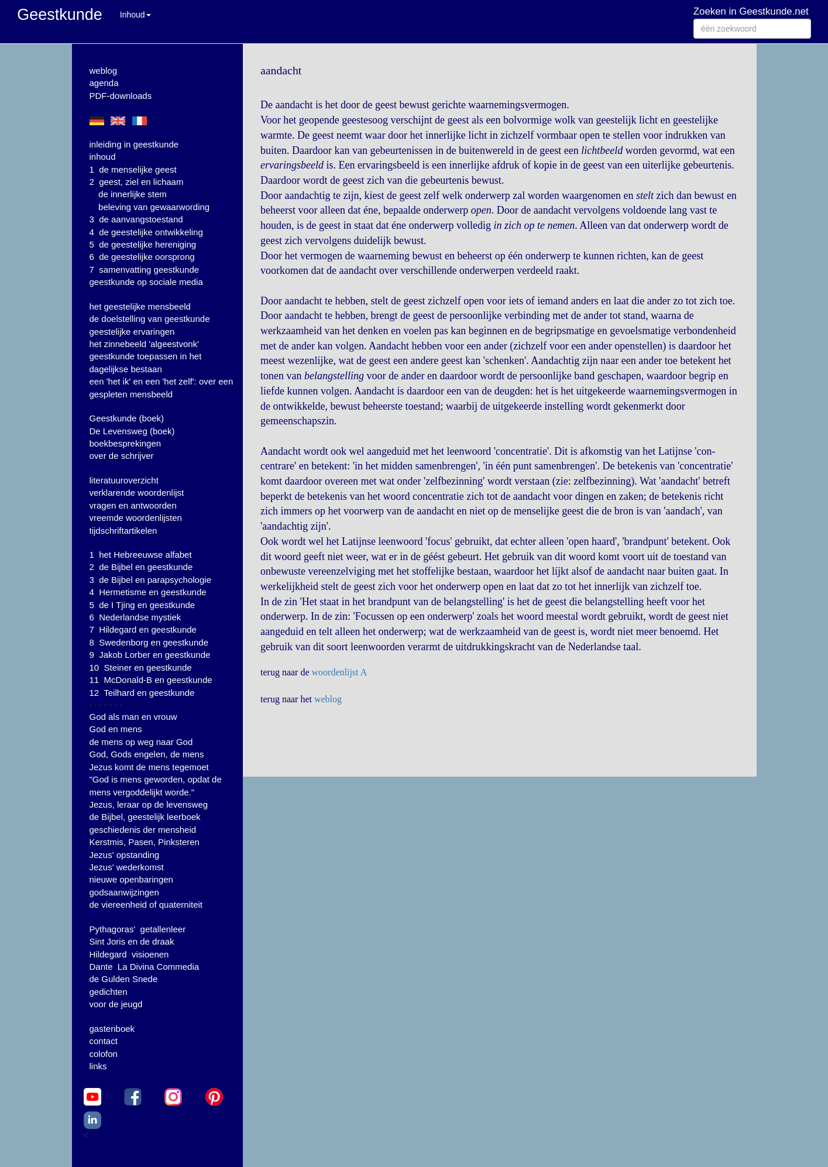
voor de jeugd (116, 1004)
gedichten (109, 992)
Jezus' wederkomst (127, 867)
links (98, 1066)
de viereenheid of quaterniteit (146, 904)
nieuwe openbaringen (131, 879)
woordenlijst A (339, 672)
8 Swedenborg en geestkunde (149, 642)
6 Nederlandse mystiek (135, 617)
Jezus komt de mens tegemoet (149, 767)
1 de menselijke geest (133, 169)
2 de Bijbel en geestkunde (141, 567)
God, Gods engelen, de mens (147, 754)
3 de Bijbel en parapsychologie (150, 580)
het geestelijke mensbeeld (140, 306)
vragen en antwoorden (133, 505)
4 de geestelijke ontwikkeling (146, 232)
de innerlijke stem (132, 194)
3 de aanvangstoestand (136, 219)
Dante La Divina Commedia (145, 967)
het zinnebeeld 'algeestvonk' (145, 344)
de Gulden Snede (124, 979)
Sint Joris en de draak (132, 941)
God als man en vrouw (133, 717)
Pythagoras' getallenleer (138, 929)
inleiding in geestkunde (134, 144)
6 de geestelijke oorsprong (142, 257)
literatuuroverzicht (124, 480)
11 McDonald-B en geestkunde (151, 680)
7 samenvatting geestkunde (145, 269)
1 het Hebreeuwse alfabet (141, 555)
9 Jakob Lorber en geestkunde (150, 655)
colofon (104, 1054)
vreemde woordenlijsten (136, 518)
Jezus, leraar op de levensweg (149, 804)
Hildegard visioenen (129, 954)
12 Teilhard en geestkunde (142, 693)
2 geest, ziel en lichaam (137, 182)
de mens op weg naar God (141, 742)
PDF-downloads (121, 96)
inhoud (103, 157)
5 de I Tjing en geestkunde (142, 605)
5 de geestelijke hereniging (143, 244)
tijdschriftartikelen (123, 531)
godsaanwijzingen (124, 892)
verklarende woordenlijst (137, 492)
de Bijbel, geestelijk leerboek (145, 817)
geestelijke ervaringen (132, 332)
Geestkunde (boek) (127, 418)
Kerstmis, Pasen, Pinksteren (145, 842)
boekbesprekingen (126, 443)
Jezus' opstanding (125, 855)
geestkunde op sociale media (146, 282)
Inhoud (135, 14)
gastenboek (112, 1029)
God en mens (116, 729)
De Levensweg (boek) (132, 431)
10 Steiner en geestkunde (141, 667)
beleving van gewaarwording (153, 207)
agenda (104, 83)
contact (104, 1041)
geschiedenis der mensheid (143, 830)
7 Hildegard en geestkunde (143, 629)
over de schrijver (122, 456)
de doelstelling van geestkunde (150, 319)
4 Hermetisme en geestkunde (148, 592)
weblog (104, 70)
